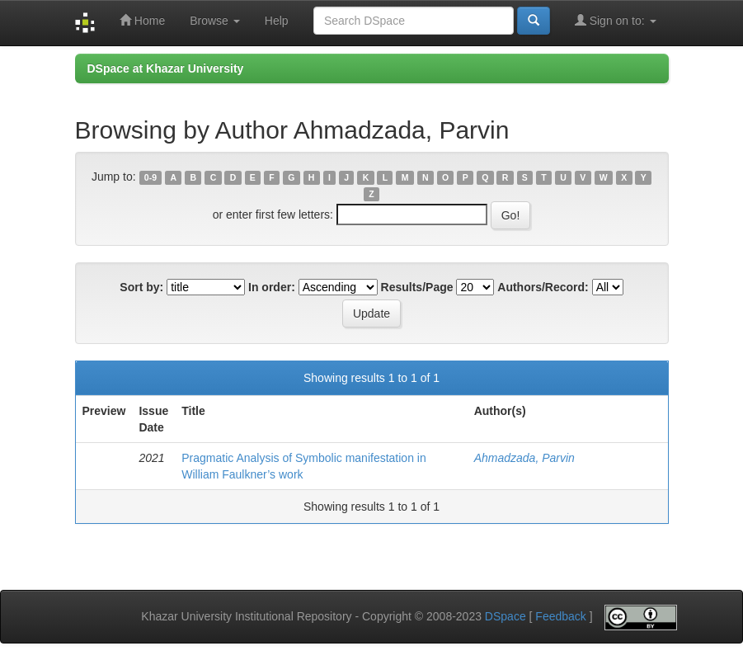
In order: (271, 287)
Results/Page (417, 287)
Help (277, 20)
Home (142, 20)
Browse (215, 20)
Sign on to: (615, 20)
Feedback (560, 616)
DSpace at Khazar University (165, 68)
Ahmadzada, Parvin (524, 457)
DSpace (505, 616)
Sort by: (141, 287)
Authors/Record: (542, 287)
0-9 (150, 177)
